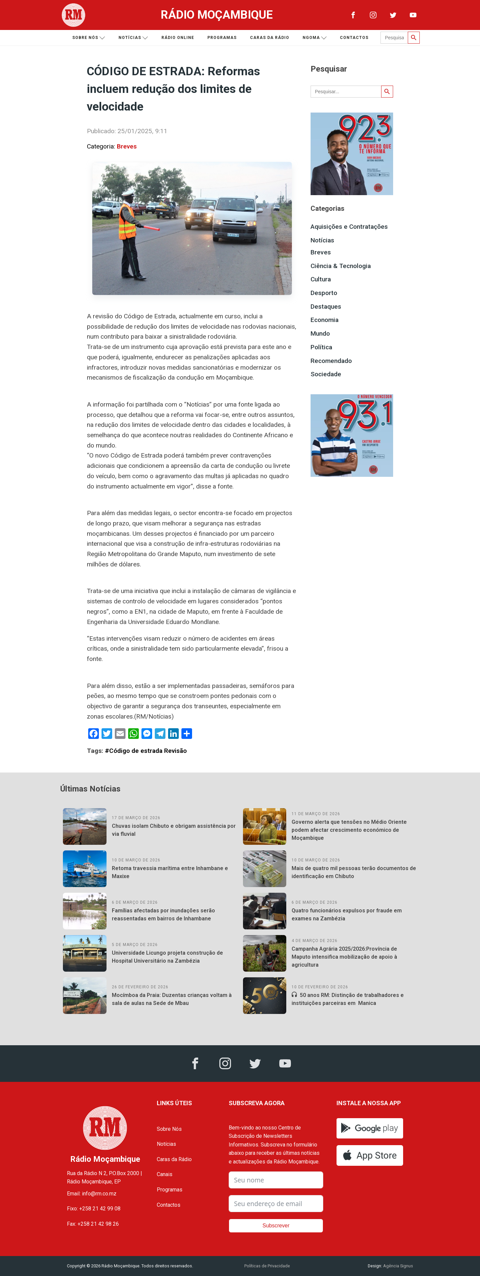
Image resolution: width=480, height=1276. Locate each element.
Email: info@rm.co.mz (92, 1193)
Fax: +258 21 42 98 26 (93, 1224)
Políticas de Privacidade (267, 1265)
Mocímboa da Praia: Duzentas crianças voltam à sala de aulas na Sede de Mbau (172, 999)
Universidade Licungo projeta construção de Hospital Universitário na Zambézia (167, 957)
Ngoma (315, 38)
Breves (127, 146)
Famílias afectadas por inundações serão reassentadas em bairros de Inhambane (163, 914)
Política (321, 347)
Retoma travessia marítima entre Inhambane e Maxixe (170, 872)
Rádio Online (177, 37)
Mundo (320, 333)
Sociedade (326, 374)
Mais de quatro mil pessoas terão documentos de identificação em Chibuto (354, 872)
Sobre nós (88, 38)
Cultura (321, 279)
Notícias (133, 38)
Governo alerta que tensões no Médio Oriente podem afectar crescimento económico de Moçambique (349, 830)
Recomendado (331, 361)
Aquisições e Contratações (349, 226)
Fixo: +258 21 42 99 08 (93, 1208)
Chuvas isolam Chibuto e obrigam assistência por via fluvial (174, 830)
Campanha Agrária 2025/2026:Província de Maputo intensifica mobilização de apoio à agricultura (344, 957)
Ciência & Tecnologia (341, 266)
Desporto (324, 293)
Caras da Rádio (269, 37)
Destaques (326, 306)
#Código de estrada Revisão (146, 751)
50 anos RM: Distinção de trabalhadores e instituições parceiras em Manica (348, 999)
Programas (222, 37)
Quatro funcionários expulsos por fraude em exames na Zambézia (347, 914)
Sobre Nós (169, 1129)
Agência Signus (397, 1265)
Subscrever (276, 1225)
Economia (325, 320)
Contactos (354, 37)
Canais (164, 1174)
